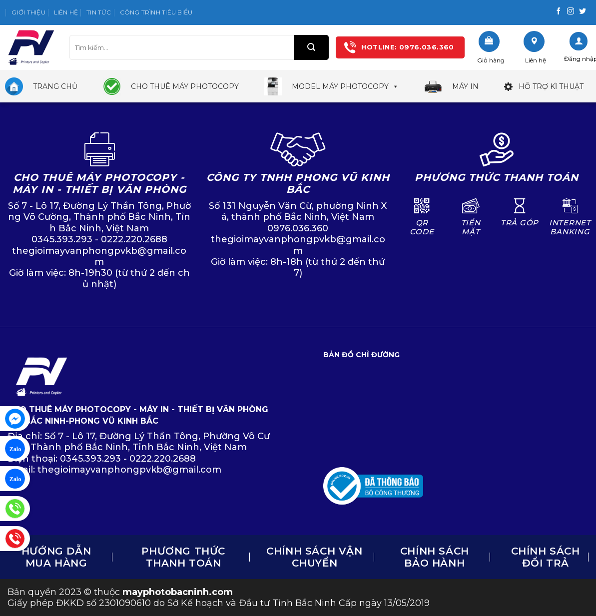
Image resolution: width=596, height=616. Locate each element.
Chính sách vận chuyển (314, 557)
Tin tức (98, 12)
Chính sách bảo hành (434, 557)
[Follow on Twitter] (582, 11)
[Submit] (311, 47)
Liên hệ (66, 12)
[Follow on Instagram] (570, 11)
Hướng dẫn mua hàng (56, 557)
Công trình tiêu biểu (156, 12)
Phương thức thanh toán (183, 557)
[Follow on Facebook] (558, 11)
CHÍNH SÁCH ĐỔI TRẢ (545, 557)
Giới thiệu (28, 12)
